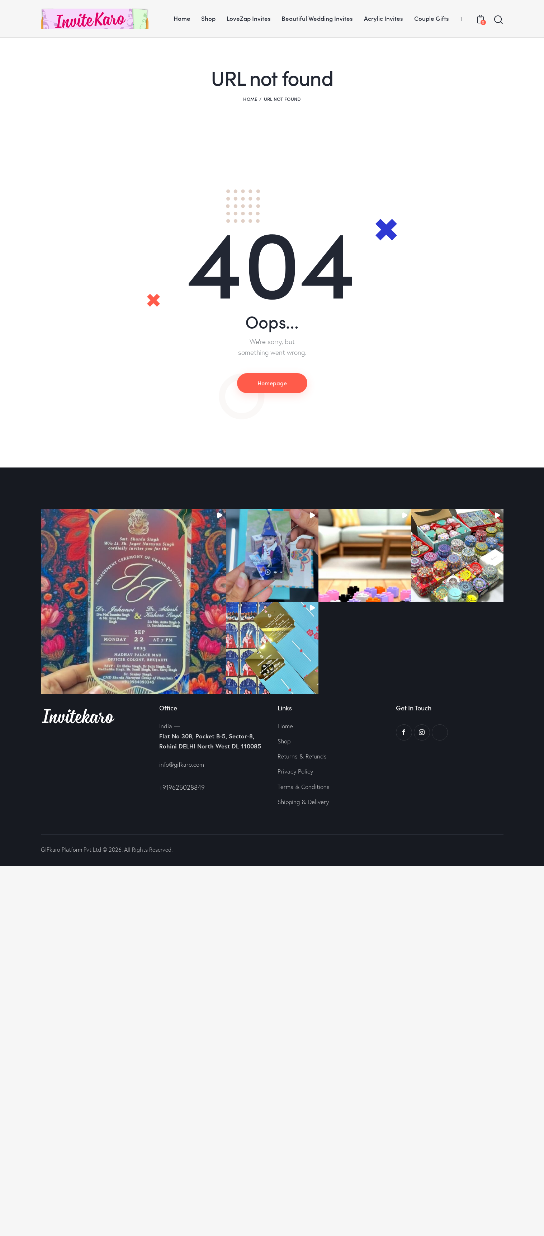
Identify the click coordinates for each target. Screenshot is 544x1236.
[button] (133, 601)
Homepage (272, 383)
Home (250, 98)
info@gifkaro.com (181, 764)
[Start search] (498, 20)
